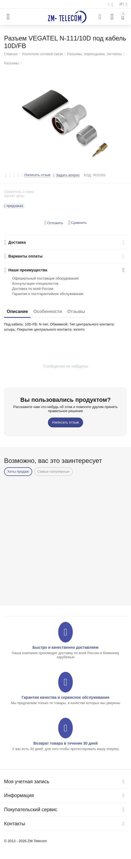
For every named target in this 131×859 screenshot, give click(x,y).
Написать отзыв (37, 175)
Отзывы (76, 311)
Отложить (53, 223)
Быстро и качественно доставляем (65, 647)
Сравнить (77, 222)
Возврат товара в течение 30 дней (65, 743)
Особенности (47, 311)
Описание (17, 311)
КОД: (88, 175)
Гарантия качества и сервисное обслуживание (65, 697)
